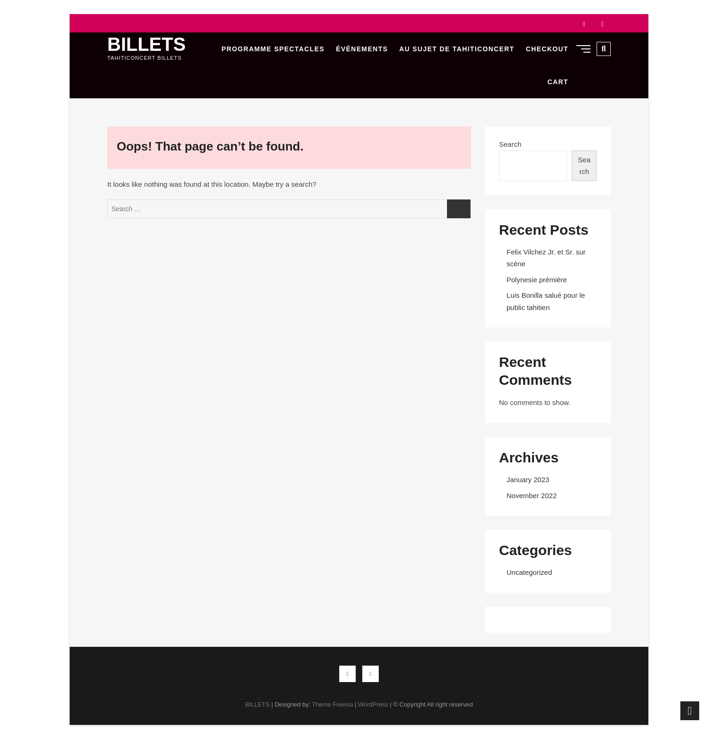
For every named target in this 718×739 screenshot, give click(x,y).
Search (510, 144)
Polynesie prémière (537, 280)
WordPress (373, 704)
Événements (362, 49)
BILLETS (146, 44)
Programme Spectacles (273, 49)
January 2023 (528, 480)
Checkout (547, 49)
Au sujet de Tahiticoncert (457, 49)
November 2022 (532, 496)
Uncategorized (529, 572)
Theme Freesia (332, 704)
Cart (558, 82)
